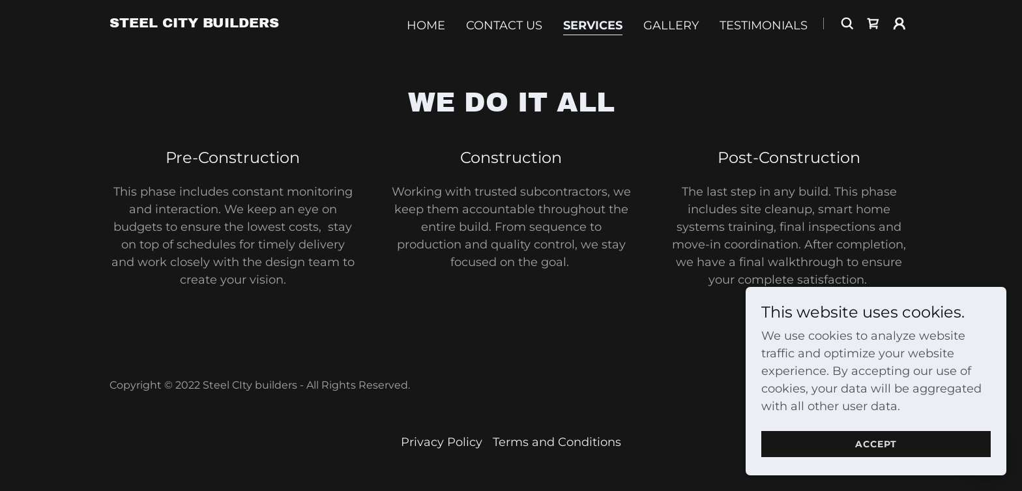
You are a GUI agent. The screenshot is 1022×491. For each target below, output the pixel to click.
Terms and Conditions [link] (557, 442)
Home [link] (426, 25)
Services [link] (592, 25)
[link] (194, 23)
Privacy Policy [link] (441, 442)
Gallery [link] (671, 25)
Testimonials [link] (764, 25)
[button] (899, 23)
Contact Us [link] (504, 25)
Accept (876, 444)
